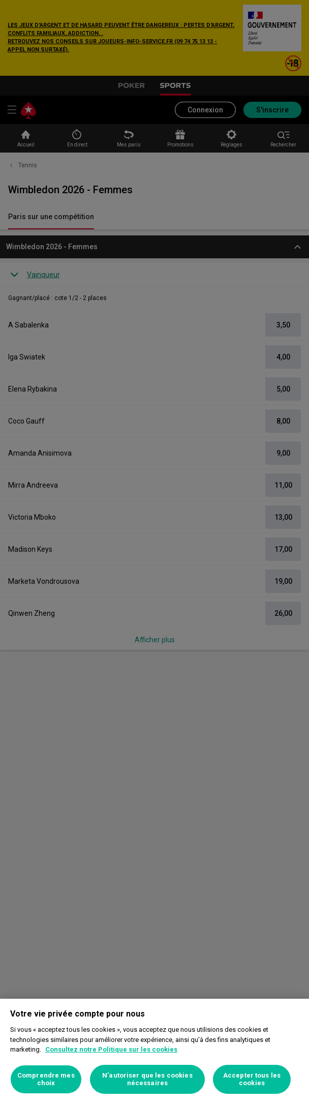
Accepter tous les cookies (252, 1079)
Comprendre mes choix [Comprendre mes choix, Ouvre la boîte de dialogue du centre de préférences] (46, 1079)
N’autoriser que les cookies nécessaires (147, 1079)
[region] (154, 1051)
